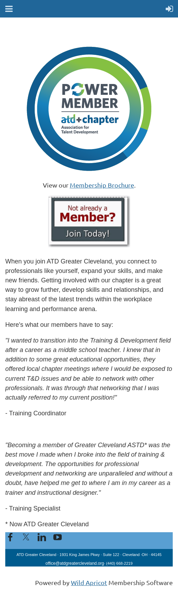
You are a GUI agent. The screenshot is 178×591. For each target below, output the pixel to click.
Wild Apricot (89, 582)
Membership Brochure (102, 185)
